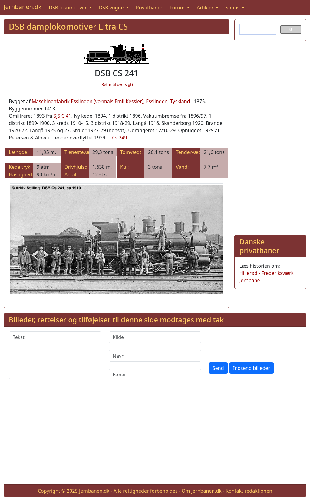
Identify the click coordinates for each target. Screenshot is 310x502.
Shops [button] (233, 7)
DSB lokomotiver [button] (68, 7)
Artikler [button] (206, 7)
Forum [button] (178, 7)
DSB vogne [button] (112, 7)
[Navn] (155, 356)
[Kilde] (155, 337)
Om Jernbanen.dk (202, 490)
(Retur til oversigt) (117, 84)
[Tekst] (55, 355)
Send (218, 368)
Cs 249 (119, 137)
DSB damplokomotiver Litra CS (68, 26)
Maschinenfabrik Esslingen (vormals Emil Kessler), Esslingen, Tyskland (111, 101)
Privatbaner (149, 7)
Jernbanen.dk (22, 7)
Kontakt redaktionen (249, 490)
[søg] (257, 29)
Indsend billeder (251, 368)
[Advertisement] (270, 136)
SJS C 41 (62, 115)
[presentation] (255, 343)
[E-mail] (155, 374)
